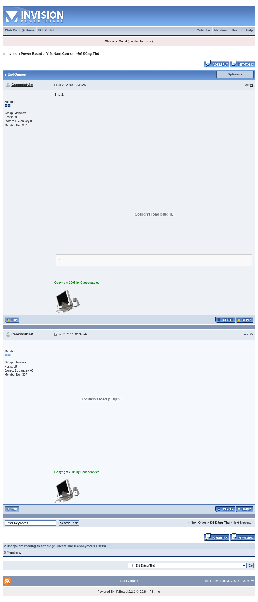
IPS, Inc (154, 591)
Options (233, 74)
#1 (251, 85)
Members (221, 30)
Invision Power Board (24, 54)
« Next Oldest (198, 522)
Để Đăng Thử (88, 54)
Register (145, 41)
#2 (251, 334)
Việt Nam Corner (60, 54)
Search (237, 30)
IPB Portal (46, 30)
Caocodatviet (22, 85)
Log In (134, 41)
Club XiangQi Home (20, 30)
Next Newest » (243, 522)
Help (249, 30)
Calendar (204, 30)
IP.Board (122, 591)
